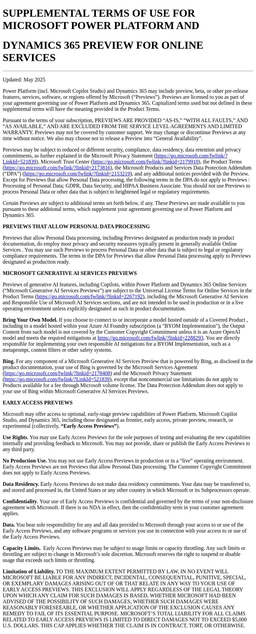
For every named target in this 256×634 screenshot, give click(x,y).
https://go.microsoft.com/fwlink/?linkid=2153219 (77, 174)
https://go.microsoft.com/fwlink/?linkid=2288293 (150, 338)
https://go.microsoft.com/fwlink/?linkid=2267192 (90, 296)
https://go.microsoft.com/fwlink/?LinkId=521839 (57, 379)
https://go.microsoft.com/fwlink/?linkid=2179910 (145, 162)
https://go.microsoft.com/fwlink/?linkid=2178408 (57, 373)
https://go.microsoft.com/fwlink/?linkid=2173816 (57, 168)
